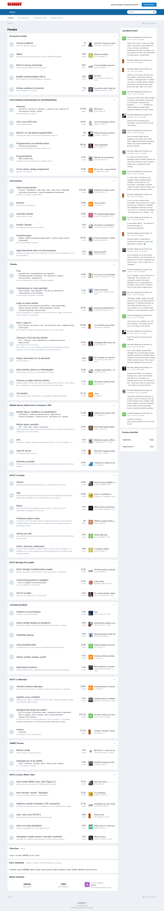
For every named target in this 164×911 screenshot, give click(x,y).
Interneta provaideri (25, 461)
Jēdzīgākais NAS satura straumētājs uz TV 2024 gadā (114, 343)
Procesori (22, 190)
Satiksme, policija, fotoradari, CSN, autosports (38, 803)
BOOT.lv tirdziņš (17, 475)
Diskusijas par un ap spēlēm (29, 761)
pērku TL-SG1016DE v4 (102, 494)
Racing (49, 763)
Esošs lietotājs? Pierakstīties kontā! (125, 5)
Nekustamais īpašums (26, 667)
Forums (11, 18)
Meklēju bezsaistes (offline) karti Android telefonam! (113, 440)
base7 (87, 870)
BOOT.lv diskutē (37, 715)
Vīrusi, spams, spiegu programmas (32, 169)
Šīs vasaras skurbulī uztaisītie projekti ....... (109, 593)
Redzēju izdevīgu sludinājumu (105, 656)
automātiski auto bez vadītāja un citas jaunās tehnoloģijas (115, 804)
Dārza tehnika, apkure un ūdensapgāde (34, 369)
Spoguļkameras (24, 273)
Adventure (28, 763)
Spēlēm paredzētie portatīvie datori (37, 238)
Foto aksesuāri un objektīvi (53, 276)
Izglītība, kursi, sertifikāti (28, 697)
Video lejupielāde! (101, 145)
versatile (13, 870)
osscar (19, 870)
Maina (19, 506)
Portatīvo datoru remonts (60, 238)
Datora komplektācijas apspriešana (51, 192)
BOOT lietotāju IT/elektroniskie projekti (34, 569)
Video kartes (55, 190)
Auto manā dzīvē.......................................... (107, 782)
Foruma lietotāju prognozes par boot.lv (108, 65)
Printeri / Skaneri (24, 225)
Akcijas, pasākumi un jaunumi (30, 88)
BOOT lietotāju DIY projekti (22, 562)
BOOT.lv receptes (25, 712)
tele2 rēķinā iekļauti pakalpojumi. (106, 427)
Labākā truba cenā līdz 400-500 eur (108, 413)
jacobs (49, 870)
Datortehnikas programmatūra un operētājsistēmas (33, 100)
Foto (18, 271)
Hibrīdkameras (37, 278)
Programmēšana (24, 156)
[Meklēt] (139, 12)
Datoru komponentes (26, 187)
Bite (30, 427)
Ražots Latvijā (23, 750)
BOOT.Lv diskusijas (18, 679)
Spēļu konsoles (24, 342)
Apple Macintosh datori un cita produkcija (36, 250)
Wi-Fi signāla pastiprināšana (104, 214)
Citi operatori (43, 427)
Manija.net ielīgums (101, 54)
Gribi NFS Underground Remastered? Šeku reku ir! (113, 762)
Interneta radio (40, 310)
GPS (18, 440)
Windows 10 (23, 109)
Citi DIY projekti (23, 593)
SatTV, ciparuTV (23, 323)
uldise (38, 870)
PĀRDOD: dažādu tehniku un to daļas (108, 521)
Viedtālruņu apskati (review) (39, 414)
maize (43, 870)
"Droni (96, 394)
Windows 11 (98, 109)
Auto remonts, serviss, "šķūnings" (32, 792)
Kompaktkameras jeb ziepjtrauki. (42, 273)
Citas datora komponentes (28, 192)
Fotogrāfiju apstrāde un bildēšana (31, 276)
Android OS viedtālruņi (27, 416)
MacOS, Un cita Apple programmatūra (34, 133)
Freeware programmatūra (28, 146)
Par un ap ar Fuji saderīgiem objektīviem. (109, 274)
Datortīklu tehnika (24, 214)
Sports (43, 763)
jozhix (68, 870)
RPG (54, 763)
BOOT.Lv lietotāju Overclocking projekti (32, 582)
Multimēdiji (65, 190)
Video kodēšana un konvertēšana (31, 293)
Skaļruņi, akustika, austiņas (28, 308)
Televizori (27, 340)
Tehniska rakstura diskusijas (29, 686)
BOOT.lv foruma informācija (29, 65)
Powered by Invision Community (82, 908)
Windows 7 (42, 109)
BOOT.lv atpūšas (24, 715)
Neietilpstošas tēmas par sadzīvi (31, 710)
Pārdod (19, 482)
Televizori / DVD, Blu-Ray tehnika (31, 337)
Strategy (36, 763)
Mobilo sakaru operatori (27, 424)
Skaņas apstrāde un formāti (49, 308)
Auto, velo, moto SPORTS (28, 814)
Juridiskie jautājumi (18, 605)
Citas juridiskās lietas (26, 645)
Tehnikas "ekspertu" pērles (104, 731)
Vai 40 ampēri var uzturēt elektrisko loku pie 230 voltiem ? (116, 357)
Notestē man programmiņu (104, 157)
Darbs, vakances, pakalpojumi (30, 546)
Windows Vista (52, 109)
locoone (94, 870)
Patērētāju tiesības (25, 635)
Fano (96, 612)
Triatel (35, 427)
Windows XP (63, 109)
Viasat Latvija (23, 327)
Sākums (12, 13)
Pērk (18, 493)
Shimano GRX (99, 815)
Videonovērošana (101, 290)
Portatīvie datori (23, 235)
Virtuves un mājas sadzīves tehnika (32, 380)
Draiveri (39, 111)
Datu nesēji (41, 190)
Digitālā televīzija (68, 325)
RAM (48, 190)
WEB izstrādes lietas (26, 159)
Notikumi (61, 763)
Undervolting (99, 581)
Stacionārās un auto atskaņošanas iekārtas (34, 306)
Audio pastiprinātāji (58, 306)
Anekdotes (22, 732)
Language (82, 903)
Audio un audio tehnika (27, 303)
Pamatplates (31, 190)
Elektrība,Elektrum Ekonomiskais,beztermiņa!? (111, 645)
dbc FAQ (97, 76)
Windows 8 (33, 109)
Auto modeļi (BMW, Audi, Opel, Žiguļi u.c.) (36, 781)
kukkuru (56, 870)
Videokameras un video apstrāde (31, 288)
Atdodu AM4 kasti (100, 535)
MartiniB (81, 870)
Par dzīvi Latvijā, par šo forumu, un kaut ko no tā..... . (113, 715)
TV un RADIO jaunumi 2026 (104, 325)
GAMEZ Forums (17, 743)
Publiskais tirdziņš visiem (28, 518)
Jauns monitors (99, 203)
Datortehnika (16, 181)
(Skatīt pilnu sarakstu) (54, 863)
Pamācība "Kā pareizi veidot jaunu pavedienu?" (112, 43)
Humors (20, 729)
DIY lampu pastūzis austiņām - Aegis (107, 570)
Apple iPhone (55, 414)
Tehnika (13, 264)
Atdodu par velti (23, 533)
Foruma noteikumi (24, 43)
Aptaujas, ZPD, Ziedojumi (27, 717)
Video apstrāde (24, 291)
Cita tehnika (21, 393)
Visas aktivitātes (23, 18)
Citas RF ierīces (23, 451)
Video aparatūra (37, 291)
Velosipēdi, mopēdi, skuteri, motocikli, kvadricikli (39, 836)
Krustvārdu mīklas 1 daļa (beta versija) (108, 88)
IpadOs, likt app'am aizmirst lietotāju (107, 133)
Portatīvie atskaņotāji (26, 310)
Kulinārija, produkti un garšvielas (59, 712)
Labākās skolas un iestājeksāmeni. (107, 698)
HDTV (21, 340)
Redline (74, 870)
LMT (20, 427)
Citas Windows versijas (27, 111)
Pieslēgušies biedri (40, 18)
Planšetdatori (23, 240)
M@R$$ (26, 870)
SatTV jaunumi (24, 325)
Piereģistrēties (149, 4)
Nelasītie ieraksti (56, 18)
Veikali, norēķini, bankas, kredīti (31, 657)
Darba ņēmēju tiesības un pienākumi (33, 623)
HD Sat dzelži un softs (53, 325)
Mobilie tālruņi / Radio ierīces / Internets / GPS (30, 405)
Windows (20, 106)
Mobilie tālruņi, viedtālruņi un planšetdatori (36, 412)
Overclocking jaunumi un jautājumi (32, 580)
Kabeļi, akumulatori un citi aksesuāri (33, 358)
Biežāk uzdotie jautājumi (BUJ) (30, 76)
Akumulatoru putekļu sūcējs (104, 382)
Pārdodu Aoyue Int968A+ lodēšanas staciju (110, 482)
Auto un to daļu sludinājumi (29, 825)
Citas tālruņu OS (55, 416)
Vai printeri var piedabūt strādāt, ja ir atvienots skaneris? (115, 225)
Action (21, 763)
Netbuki (21, 238)
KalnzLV (62, 870)
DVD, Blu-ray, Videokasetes (53, 291)
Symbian (65, 416)
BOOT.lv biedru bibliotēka (54, 715)
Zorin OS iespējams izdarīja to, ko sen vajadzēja (112, 122)
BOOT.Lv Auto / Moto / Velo (22, 775)
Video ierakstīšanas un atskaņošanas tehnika (48, 340)
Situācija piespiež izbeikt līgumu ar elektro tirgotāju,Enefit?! (116, 634)
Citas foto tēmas (24, 278)
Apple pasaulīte (100, 252)
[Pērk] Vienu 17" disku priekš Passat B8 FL (110, 826)
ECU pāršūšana (100, 793)
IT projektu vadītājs (101, 549)
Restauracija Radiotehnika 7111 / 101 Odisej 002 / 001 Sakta (116, 308)
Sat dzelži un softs (37, 325)
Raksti (19, 54)
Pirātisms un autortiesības (28, 612)
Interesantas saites (39, 712)
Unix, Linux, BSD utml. (26, 122)
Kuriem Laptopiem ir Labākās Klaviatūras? (109, 238)
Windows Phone (42, 416)
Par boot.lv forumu (18, 36)
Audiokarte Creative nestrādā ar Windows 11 (110, 190)
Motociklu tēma (100, 837)
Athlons (32, 870)
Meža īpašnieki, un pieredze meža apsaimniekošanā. (114, 666)
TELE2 (25, 427)
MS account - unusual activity (105, 169)
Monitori (20, 203)
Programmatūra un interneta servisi (32, 143)
